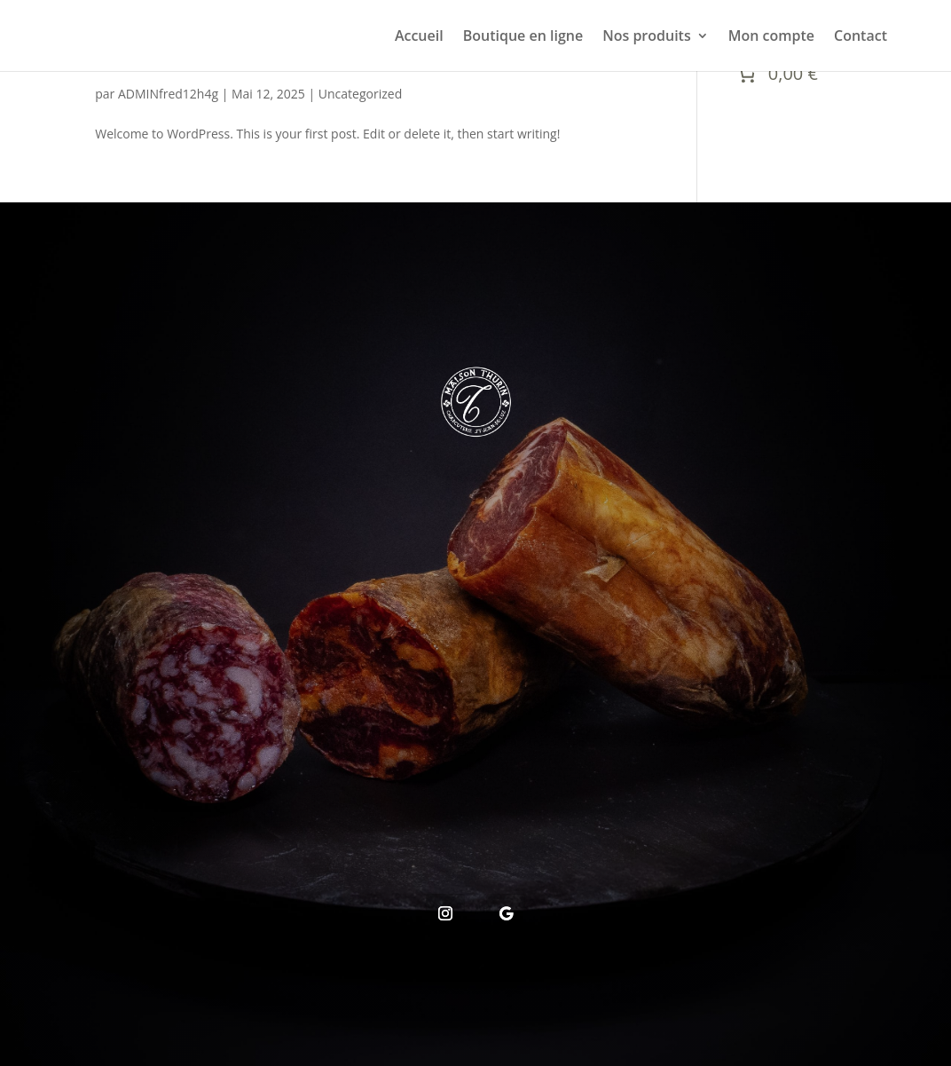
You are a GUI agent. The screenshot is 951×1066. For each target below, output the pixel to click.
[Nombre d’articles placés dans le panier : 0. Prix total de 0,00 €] (775, 73)
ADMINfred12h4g (168, 93)
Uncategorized (360, 93)
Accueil (419, 37)
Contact (860, 37)
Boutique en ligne (523, 37)
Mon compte (771, 37)
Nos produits (646, 37)
